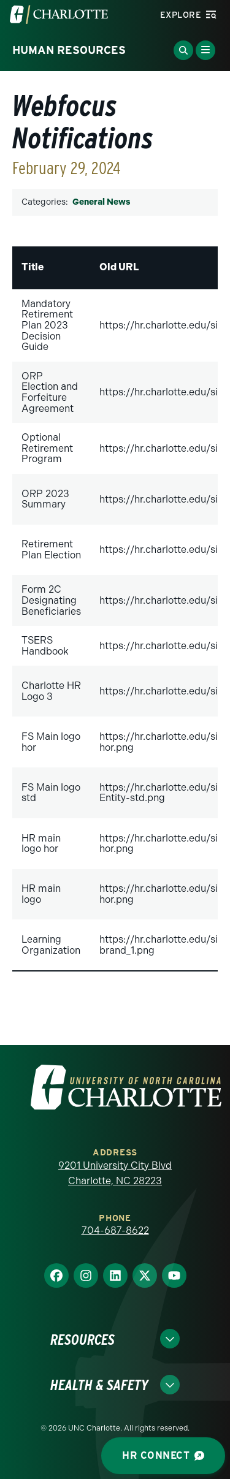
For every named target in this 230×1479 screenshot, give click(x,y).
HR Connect (163, 1455)
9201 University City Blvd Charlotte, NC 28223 (115, 1173)
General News (101, 202)
